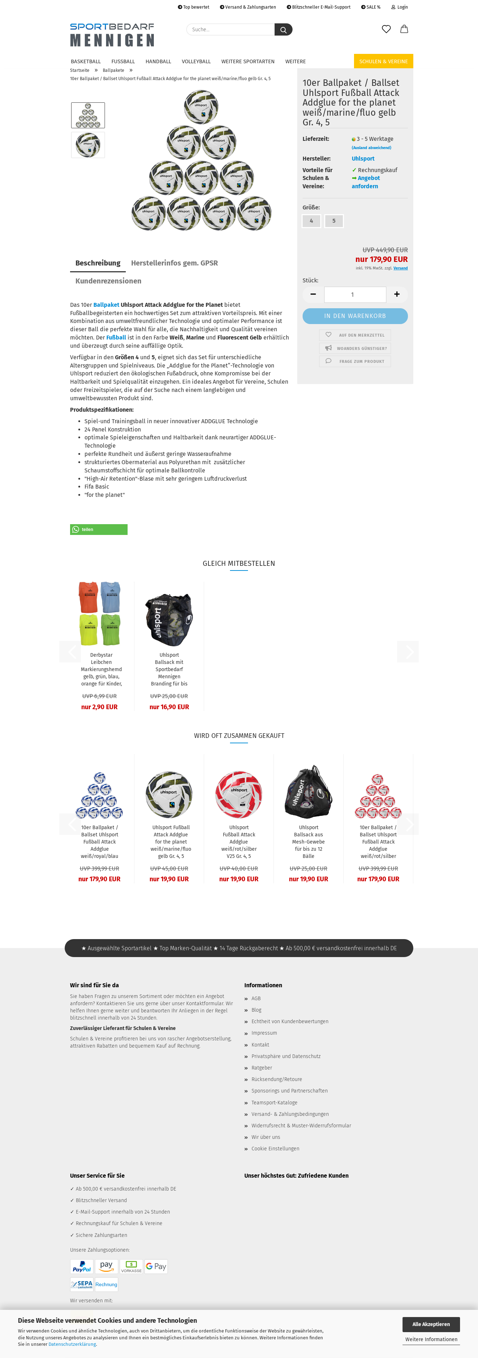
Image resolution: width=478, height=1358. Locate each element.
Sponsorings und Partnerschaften (290, 1091)
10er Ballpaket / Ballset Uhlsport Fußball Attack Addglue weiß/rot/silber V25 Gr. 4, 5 (378, 842)
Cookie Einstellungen (275, 1149)
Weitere (295, 61)
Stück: (310, 280)
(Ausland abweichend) (371, 148)
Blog (256, 1010)
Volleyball (196, 61)
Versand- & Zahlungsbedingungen (290, 1114)
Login (399, 7)
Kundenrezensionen (108, 281)
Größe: (311, 207)
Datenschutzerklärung (72, 1344)
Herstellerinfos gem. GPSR (174, 263)
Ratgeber (262, 1068)
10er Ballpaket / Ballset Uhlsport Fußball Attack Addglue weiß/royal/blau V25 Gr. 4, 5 (99, 842)
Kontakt (260, 1045)
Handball (158, 61)
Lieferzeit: (316, 138)
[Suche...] (284, 29)
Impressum (264, 1033)
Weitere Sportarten (248, 61)
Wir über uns (266, 1137)
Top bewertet (193, 7)
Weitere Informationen (431, 1339)
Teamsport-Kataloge (275, 1103)
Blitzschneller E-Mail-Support (318, 7)
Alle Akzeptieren (431, 1324)
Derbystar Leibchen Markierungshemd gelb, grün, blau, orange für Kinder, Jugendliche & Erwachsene (101, 670)
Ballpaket (106, 304)
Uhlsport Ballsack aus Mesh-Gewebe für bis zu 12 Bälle (308, 841)
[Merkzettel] (386, 29)
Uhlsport (363, 158)
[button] (404, 29)
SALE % (371, 7)
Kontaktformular (204, 1004)
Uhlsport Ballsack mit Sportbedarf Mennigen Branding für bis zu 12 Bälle (169, 670)
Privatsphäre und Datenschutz (286, 1056)
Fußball (123, 61)
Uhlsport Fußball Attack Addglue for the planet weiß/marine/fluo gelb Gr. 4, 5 (171, 841)
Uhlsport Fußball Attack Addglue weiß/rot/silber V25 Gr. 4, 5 (239, 841)
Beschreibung (97, 263)
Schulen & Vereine (383, 61)
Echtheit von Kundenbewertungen (290, 1021)
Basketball (86, 61)
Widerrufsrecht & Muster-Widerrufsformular (301, 1126)
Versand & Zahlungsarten (248, 7)
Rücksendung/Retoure (277, 1079)
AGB (256, 999)
